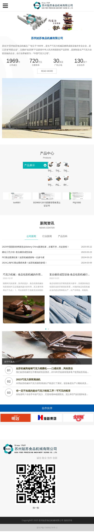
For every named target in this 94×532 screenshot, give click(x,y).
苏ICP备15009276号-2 (47, 527)
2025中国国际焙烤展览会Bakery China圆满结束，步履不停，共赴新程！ (35, 246)
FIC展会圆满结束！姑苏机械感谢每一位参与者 (23, 257)
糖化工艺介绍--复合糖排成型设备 (17, 252)
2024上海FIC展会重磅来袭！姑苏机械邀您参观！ (24, 262)
